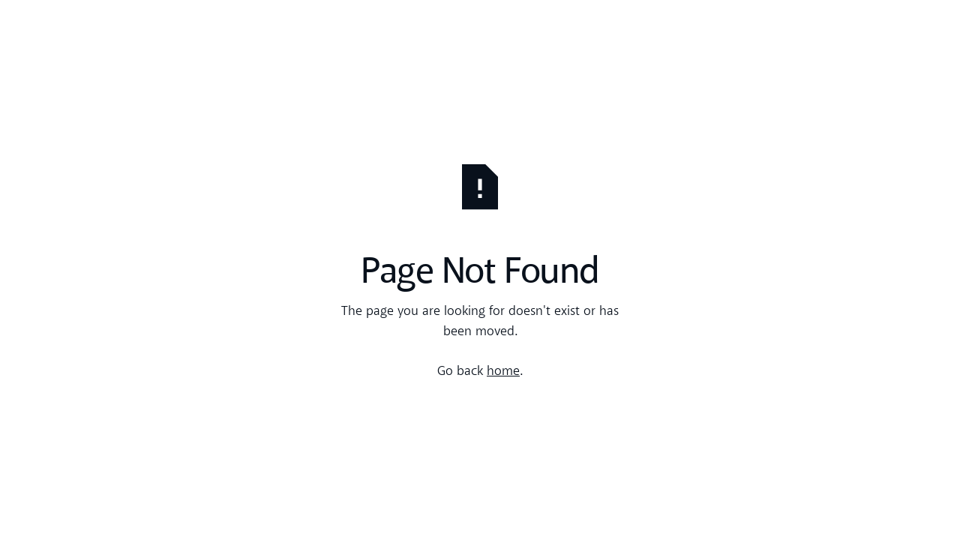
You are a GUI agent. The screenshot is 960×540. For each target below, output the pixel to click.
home (503, 371)
